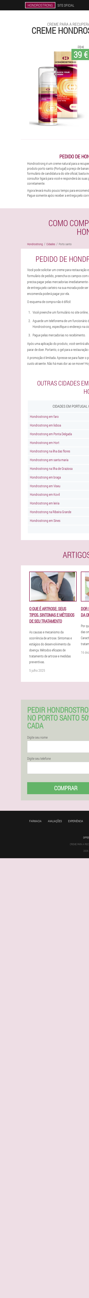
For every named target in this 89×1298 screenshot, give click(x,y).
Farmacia (35, 821)
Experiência (75, 821)
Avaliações (55, 821)
